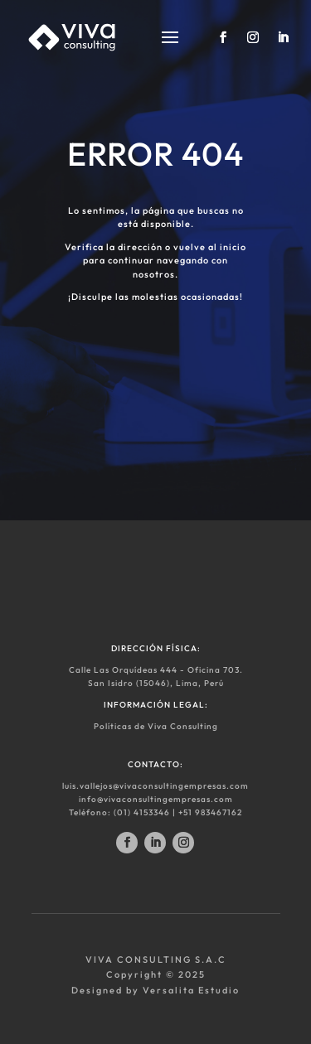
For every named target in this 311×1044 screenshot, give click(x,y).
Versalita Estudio (191, 990)
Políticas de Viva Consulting (156, 726)
